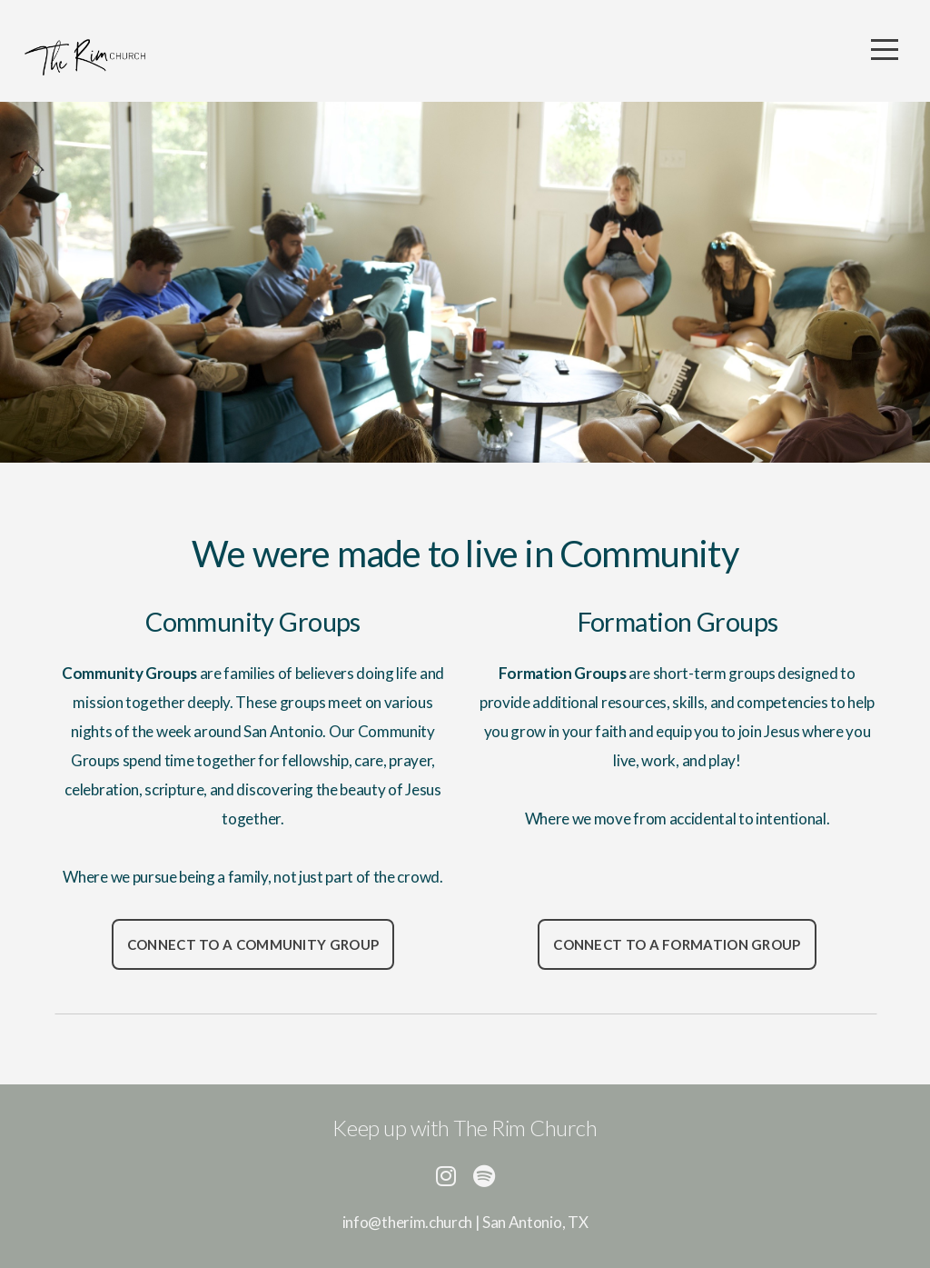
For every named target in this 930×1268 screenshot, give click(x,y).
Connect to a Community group (253, 944)
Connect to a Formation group (676, 944)
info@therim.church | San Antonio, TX (465, 1222)
